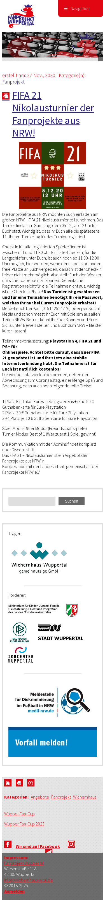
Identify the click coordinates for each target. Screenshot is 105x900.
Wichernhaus (84, 797)
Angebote (40, 797)
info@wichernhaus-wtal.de (28, 880)
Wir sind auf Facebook (38, 846)
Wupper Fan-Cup (19, 813)
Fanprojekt (13, 81)
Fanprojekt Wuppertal (24, 863)
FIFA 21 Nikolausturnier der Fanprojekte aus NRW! (53, 114)
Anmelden (14, 891)
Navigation (77, 8)
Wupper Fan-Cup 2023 (24, 824)
